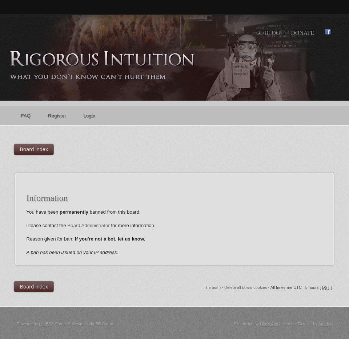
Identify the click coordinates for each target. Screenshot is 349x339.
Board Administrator (88, 225)
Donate (302, 33)
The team (212, 287)
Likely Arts (269, 324)
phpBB (45, 324)
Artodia (324, 324)
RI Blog (268, 33)
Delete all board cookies (245, 287)
